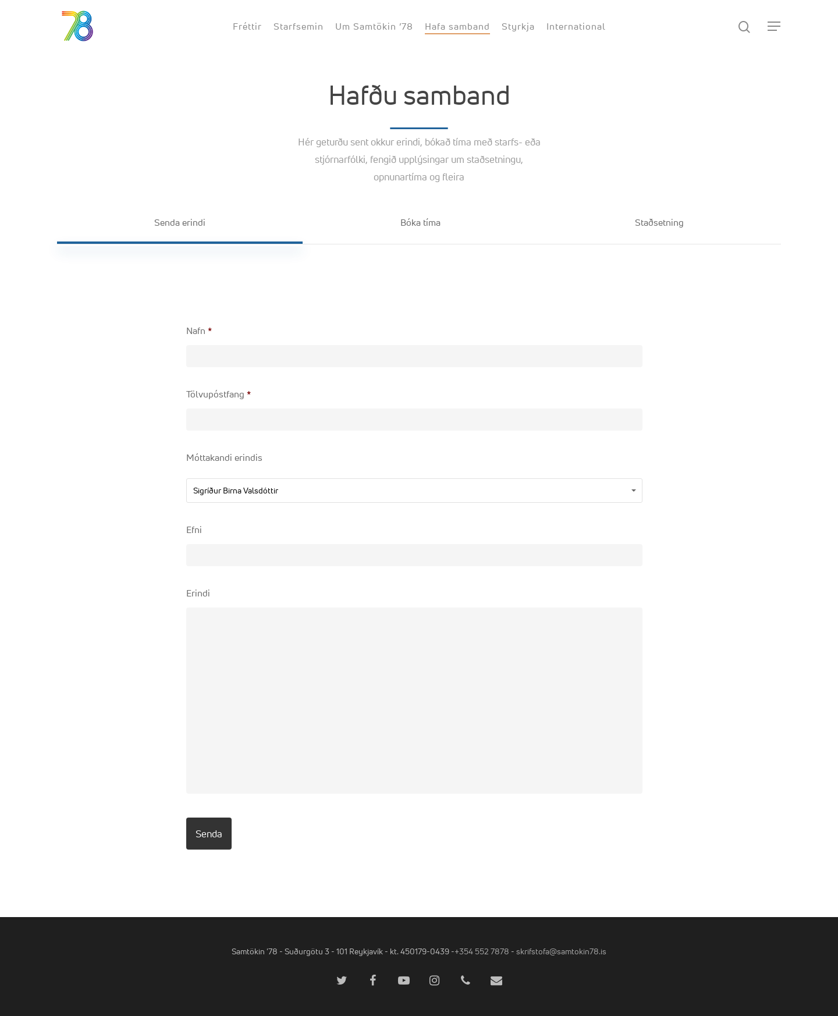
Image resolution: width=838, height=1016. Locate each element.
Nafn (199, 331)
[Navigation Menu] (775, 26)
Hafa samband (457, 26)
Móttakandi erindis (224, 458)
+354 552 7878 (481, 951)
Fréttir (247, 26)
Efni (194, 530)
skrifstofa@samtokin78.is (561, 951)
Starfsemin (299, 26)
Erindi (198, 593)
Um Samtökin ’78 (374, 26)
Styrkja (518, 26)
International (576, 26)
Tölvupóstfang (218, 394)
